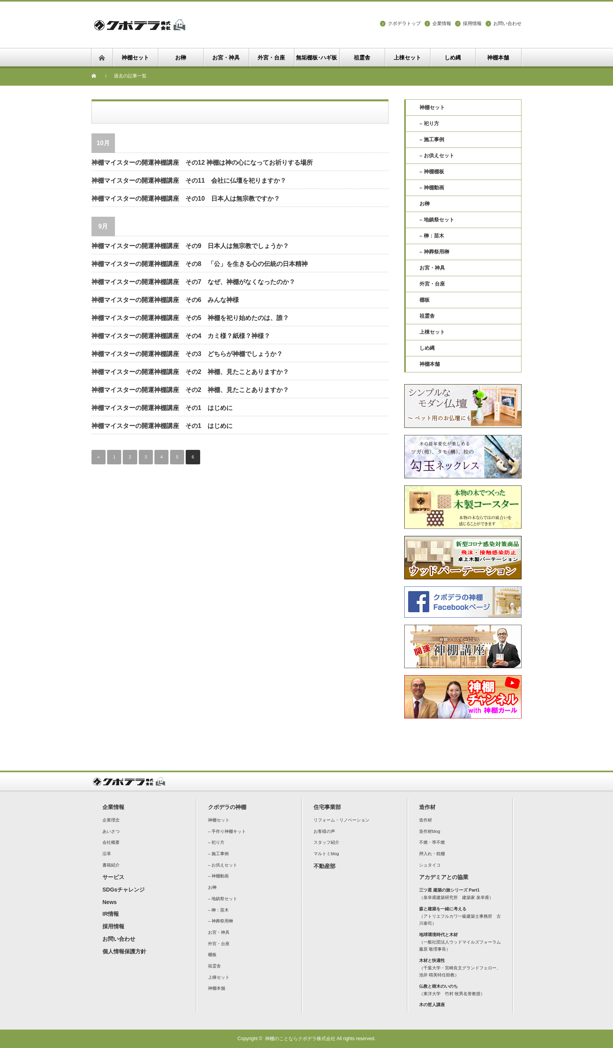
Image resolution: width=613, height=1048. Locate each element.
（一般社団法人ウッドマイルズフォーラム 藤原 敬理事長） (462, 941)
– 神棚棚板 (431, 171)
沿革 (106, 853)
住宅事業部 (327, 807)
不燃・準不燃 (432, 842)
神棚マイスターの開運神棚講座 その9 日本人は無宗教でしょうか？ (190, 246)
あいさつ (111, 831)
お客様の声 (324, 831)
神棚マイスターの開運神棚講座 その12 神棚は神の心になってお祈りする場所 (202, 162)
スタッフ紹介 (326, 842)
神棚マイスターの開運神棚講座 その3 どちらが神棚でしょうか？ (187, 354)
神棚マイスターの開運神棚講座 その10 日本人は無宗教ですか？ (185, 198)
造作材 (427, 807)
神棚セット (432, 107)
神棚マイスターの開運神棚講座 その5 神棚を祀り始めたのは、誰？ (190, 318)
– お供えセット (436, 155)
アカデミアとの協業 (443, 877)
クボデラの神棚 (227, 807)
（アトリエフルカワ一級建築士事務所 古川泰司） (460, 916)
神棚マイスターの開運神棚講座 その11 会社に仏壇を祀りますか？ (188, 180)
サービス (113, 877)
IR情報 (110, 914)
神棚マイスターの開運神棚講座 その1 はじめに (162, 407)
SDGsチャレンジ (123, 889)
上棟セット (432, 332)
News (109, 902)
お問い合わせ (507, 23)
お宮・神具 (432, 268)
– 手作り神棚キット (227, 831)
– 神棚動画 (431, 188)
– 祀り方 (429, 123)
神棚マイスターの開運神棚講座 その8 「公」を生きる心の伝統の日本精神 (199, 264)
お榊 (424, 204)
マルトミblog (326, 853)
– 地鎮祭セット (436, 220)
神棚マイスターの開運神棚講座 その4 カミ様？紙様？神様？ (180, 336)
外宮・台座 (432, 284)
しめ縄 (427, 348)
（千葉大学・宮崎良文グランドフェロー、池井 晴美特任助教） (460, 967)
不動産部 (324, 866)
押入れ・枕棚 (432, 853)
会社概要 (111, 842)
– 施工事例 (431, 139)
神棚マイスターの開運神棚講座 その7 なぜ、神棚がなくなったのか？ (193, 282)
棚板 (424, 300)
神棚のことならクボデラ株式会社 (300, 1038)
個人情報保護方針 (124, 951)
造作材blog (429, 831)
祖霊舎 (427, 316)
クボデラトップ (404, 23)
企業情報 (441, 23)
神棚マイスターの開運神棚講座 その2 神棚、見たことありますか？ (190, 372)
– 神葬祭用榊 (434, 252)
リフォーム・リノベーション (341, 820)
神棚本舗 (429, 364)
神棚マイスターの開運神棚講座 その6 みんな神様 (165, 300)
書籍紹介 (111, 865)
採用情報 (472, 23)
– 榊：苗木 (431, 236)
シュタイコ (430, 865)
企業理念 (111, 820)
